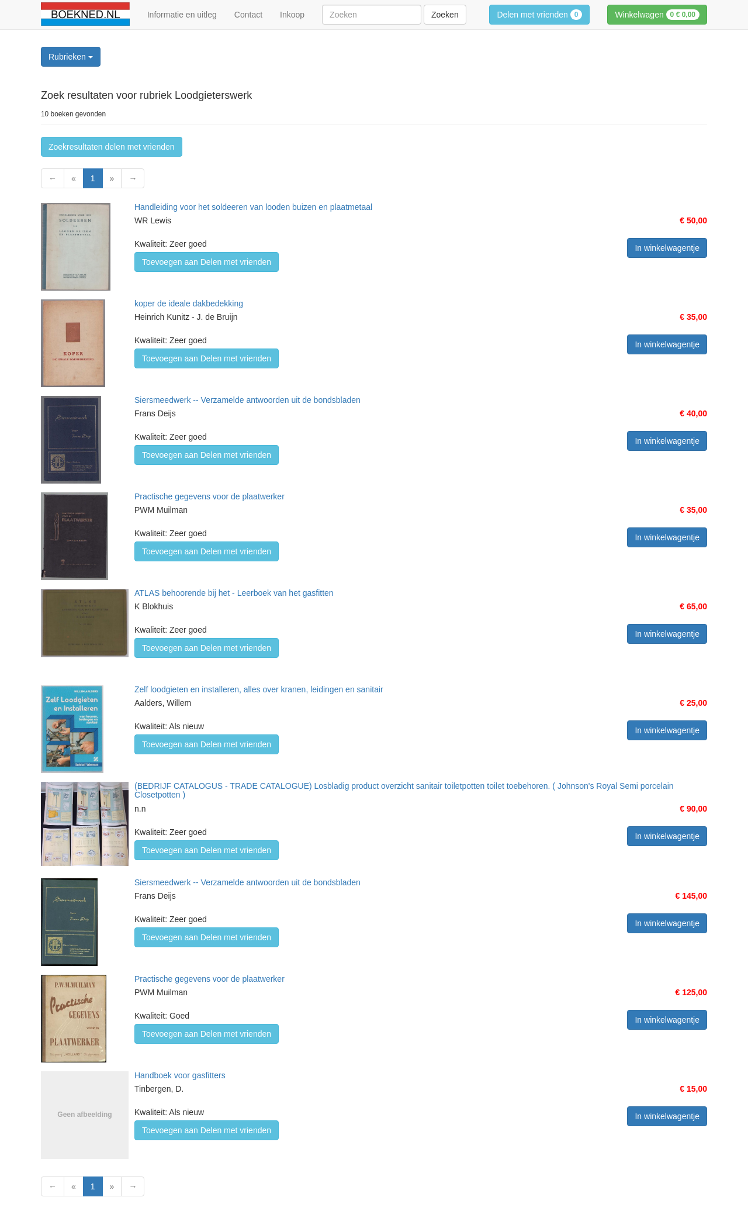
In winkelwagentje (667, 248)
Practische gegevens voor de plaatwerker (209, 496)
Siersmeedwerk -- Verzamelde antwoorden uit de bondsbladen (247, 400)
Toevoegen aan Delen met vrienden (206, 262)
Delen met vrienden (539, 14)
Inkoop (292, 14)
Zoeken (445, 14)
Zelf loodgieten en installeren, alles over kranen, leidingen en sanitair (258, 689)
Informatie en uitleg (182, 14)
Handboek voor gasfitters (180, 1075)
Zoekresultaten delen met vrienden (112, 146)
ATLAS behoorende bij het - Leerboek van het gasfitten (234, 593)
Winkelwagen (657, 14)
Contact (248, 14)
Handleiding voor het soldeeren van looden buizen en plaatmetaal (253, 207)
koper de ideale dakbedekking (188, 303)
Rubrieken (71, 56)
